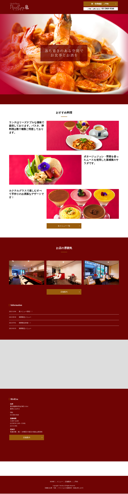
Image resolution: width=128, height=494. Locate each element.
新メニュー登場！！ (26, 312)
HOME (34, 98)
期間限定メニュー (25, 317)
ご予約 (80, 98)
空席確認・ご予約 (102, 4)
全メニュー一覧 (64, 226)
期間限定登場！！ (25, 323)
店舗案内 (65, 98)
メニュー (49, 98)
